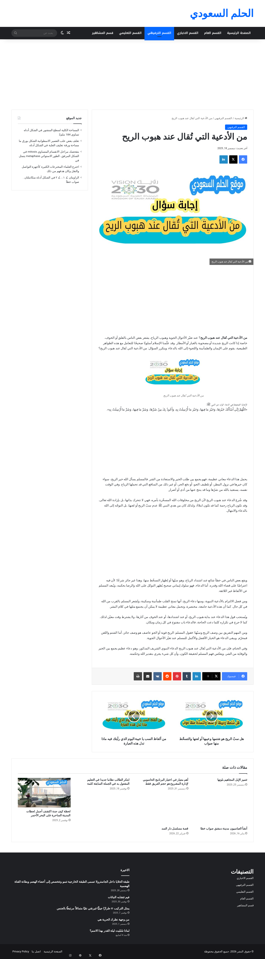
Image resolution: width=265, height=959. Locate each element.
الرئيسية (241, 118)
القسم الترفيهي (159, 33)
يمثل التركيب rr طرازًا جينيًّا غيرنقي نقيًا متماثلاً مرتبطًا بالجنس (93, 908)
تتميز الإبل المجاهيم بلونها (232, 779)
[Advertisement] (132, 74)
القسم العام (212, 33)
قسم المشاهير (102, 33)
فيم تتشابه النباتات (118, 897)
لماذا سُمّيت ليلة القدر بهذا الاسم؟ (109, 930)
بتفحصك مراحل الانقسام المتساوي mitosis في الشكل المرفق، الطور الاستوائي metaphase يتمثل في (49, 156)
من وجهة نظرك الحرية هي (113, 919)
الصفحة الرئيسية (239, 33)
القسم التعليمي (130, 33)
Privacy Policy (20, 951)
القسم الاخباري (187, 33)
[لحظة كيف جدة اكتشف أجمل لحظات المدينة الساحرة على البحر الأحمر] (44, 793)
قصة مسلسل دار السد (174, 828)
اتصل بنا (36, 951)
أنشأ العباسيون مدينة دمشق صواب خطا (223, 828)
